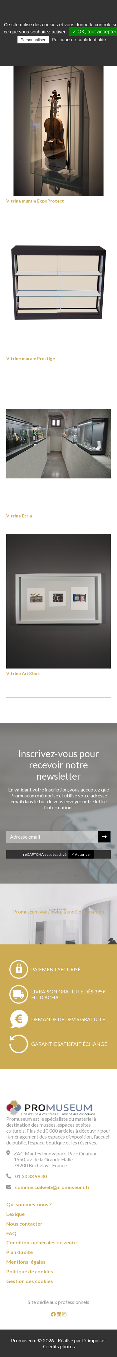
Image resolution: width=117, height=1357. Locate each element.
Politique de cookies (29, 1271)
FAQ (11, 1233)
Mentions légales (26, 1262)
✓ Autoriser (81, 854)
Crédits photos (59, 1346)
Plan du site (19, 1252)
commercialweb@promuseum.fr (52, 1187)
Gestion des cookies (29, 1281)
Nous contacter (24, 1224)
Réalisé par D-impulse (81, 1340)
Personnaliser (33, 39)
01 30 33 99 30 (31, 1176)
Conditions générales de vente (41, 1242)
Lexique (15, 1214)
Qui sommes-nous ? (29, 1204)
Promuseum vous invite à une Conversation (58, 911)
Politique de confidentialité (79, 39)
